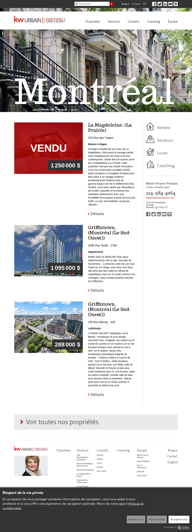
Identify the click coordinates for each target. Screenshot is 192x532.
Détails (97, 214)
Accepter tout (178, 519)
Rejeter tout (136, 519)
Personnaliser (157, 519)
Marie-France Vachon (142, 456)
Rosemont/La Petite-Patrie (82, 481)
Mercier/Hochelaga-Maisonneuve (85, 465)
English (173, 462)
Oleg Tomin (142, 476)
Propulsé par (176, 527)
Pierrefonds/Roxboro (85, 470)
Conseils (133, 21)
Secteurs (114, 21)
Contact (136, 3)
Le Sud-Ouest (82, 486)
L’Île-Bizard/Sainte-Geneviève (83, 457)
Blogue (125, 3)
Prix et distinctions (141, 466)
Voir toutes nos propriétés (62, 422)
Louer (162, 152)
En (144, 3)
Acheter (100, 455)
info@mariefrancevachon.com (160, 198)
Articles (100, 467)
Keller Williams (143, 461)
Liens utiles (101, 471)
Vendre (163, 127)
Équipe (173, 21)
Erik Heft (140, 472)
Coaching (153, 21)
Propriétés (93, 21)
